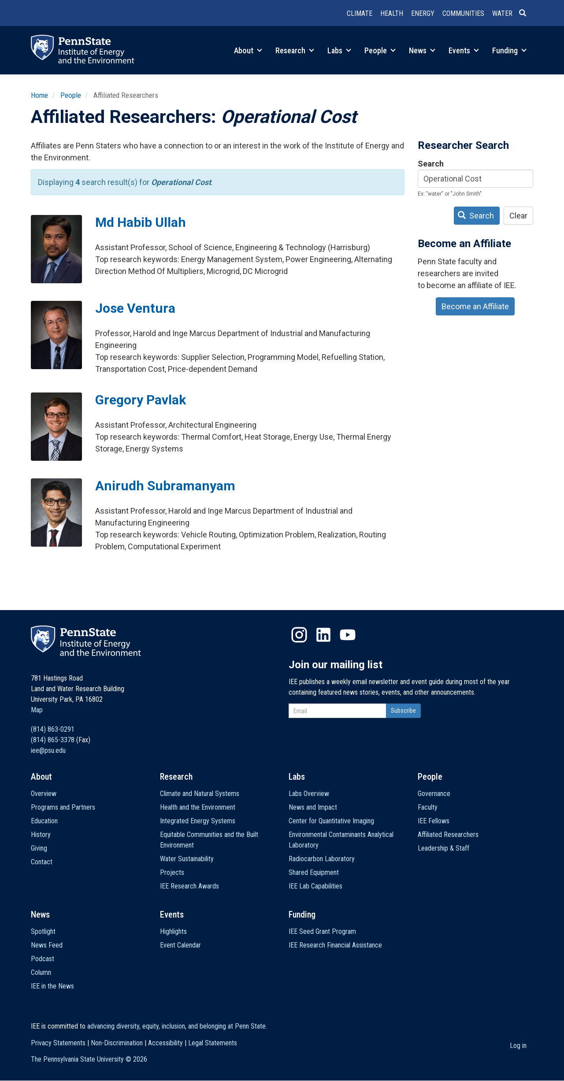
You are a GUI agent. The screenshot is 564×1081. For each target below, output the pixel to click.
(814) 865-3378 (52, 740)
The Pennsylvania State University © (89, 1059)
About (248, 50)
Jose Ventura (135, 308)
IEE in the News (52, 986)
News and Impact (313, 807)
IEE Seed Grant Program (322, 931)
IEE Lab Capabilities (315, 886)
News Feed (47, 945)
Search (431, 163)
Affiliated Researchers (448, 834)
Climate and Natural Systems (199, 793)
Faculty (428, 807)
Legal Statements (212, 1043)
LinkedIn (323, 635)
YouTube (347, 635)
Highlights (173, 931)
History (41, 834)
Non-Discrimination (117, 1043)
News (422, 50)
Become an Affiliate (475, 306)
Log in (518, 1045)
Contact (41, 862)
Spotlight (43, 931)
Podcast (42, 959)
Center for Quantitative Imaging (331, 821)
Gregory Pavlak (140, 399)
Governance (434, 793)
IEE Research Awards (189, 886)
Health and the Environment (197, 807)
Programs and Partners (63, 807)
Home (39, 95)
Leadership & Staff (443, 848)
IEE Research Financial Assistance (335, 945)
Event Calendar (180, 945)
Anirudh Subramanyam (165, 485)
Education (44, 821)
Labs (339, 50)
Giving (39, 848)
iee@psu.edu (48, 750)
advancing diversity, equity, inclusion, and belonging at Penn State (176, 1026)
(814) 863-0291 (52, 729)
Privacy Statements (58, 1043)
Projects (172, 872)
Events (464, 50)
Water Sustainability (187, 859)
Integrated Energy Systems (197, 821)
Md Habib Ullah (140, 222)
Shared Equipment (314, 872)
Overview (43, 793)
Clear (518, 215)
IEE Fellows (433, 821)
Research (294, 50)
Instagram (299, 635)
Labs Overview (309, 793)
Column (41, 972)
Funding (509, 50)
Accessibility (165, 1043)
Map (37, 710)
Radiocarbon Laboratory (322, 859)
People (380, 50)
